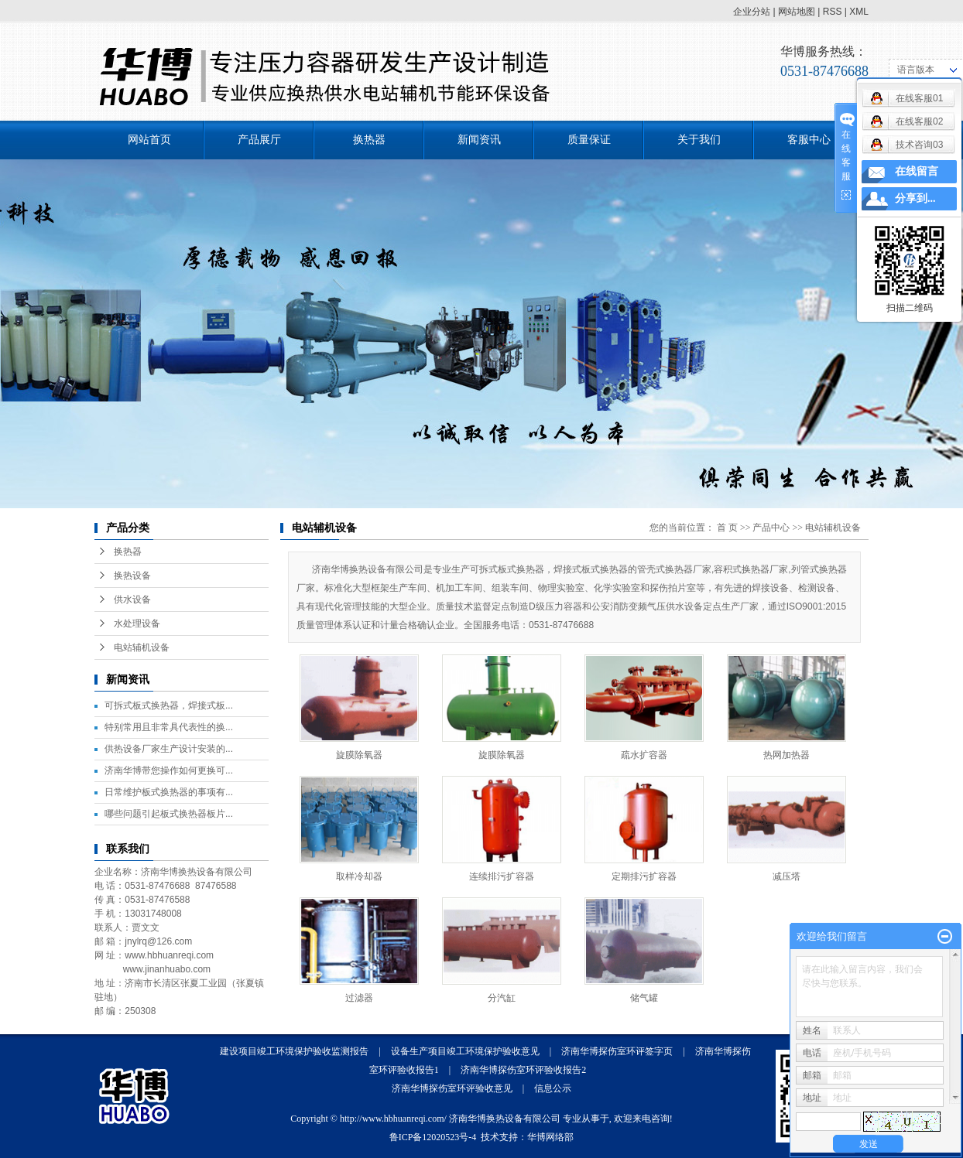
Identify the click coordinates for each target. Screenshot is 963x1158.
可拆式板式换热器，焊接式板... (169, 705)
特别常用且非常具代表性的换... (169, 727)
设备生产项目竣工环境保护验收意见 (465, 1051)
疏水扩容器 (644, 755)
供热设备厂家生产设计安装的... (169, 748)
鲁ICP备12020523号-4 (433, 1137)
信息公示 (552, 1088)
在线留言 (916, 171)
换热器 (369, 139)
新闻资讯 (479, 139)
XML (859, 11)
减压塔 (786, 876)
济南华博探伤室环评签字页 (617, 1051)
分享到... (915, 198)
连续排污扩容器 (501, 876)
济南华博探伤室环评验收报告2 (523, 1069)
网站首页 (149, 139)
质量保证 (589, 139)
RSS (832, 11)
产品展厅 (259, 139)
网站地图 (796, 11)
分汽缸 (502, 997)
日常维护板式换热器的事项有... (169, 792)
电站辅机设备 (142, 647)
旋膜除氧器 (359, 755)
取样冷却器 (359, 876)
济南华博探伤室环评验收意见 (452, 1088)
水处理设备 (137, 623)
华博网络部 (550, 1137)
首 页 (727, 527)
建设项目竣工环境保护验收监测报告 (294, 1051)
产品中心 (771, 527)
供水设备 (132, 599)
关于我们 (699, 139)
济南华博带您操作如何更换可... (169, 770)
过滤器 (359, 997)
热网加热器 (786, 755)
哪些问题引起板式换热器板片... (169, 813)
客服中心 (809, 139)
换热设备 (132, 575)
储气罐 (644, 997)
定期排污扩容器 (644, 876)
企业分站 (751, 11)
